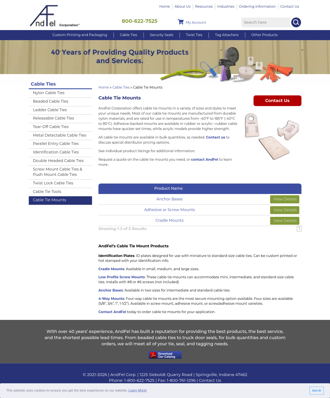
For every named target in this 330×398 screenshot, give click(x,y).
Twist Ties (194, 35)
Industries (225, 6)
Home (164, 6)
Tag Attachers (226, 35)
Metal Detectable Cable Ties (59, 135)
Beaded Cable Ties (50, 101)
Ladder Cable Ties (50, 110)
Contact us (215, 137)
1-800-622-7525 (139, 380)
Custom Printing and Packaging (79, 35)
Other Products (264, 35)
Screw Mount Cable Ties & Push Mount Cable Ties (57, 172)
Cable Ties (128, 35)
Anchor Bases (169, 199)
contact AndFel (204, 159)
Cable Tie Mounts (49, 200)
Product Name (169, 188)
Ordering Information (257, 6)
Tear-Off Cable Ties (51, 126)
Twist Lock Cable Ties (53, 183)
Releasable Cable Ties (53, 118)
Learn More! (137, 390)
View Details (285, 199)
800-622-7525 (140, 21)
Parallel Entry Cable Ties (56, 143)
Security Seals (161, 35)
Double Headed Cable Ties (58, 160)
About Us (182, 6)
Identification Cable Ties (56, 152)
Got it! (316, 390)
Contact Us (289, 6)
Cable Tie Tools (47, 191)
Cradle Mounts (169, 220)
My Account (192, 22)
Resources (204, 6)
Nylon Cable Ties (49, 92)
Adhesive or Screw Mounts (169, 209)
